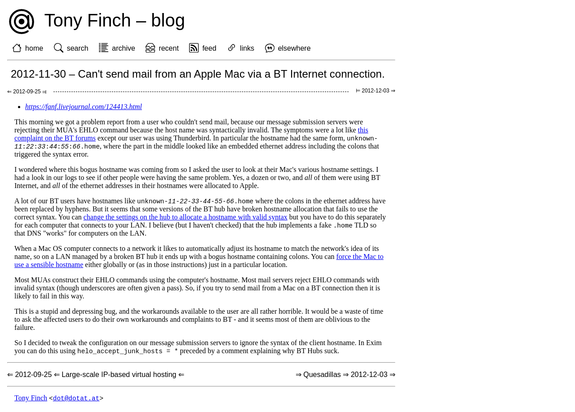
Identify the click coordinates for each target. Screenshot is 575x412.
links (247, 48)
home (34, 48)
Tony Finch (30, 400)
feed (209, 48)
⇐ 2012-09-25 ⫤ (26, 91)
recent (168, 48)
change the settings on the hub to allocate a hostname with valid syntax (186, 218)
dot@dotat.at (76, 400)
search (77, 48)
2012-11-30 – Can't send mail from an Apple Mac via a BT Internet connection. (198, 74)
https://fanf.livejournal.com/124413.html (83, 106)
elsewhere (294, 48)
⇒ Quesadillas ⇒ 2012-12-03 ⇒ (345, 377)
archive (123, 48)
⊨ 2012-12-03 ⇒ (375, 91)
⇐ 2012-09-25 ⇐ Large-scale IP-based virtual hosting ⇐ (95, 377)
